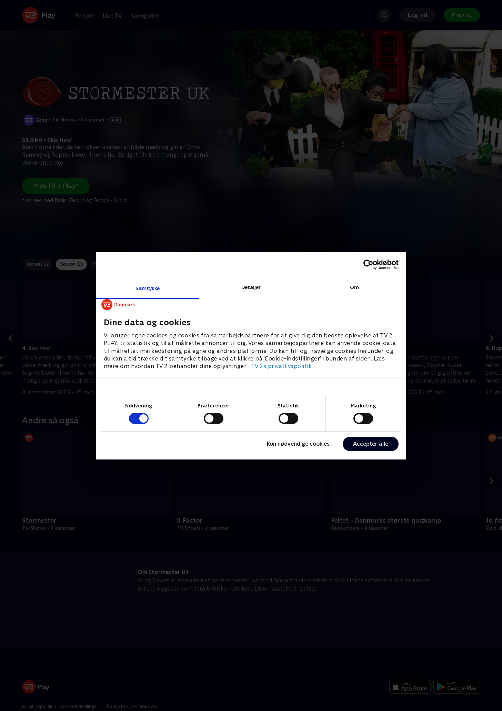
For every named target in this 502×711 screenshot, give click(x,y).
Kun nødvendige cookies (298, 444)
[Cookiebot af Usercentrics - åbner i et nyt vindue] (368, 264)
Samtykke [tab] (147, 288)
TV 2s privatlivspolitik (281, 366)
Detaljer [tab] (251, 287)
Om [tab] (354, 287)
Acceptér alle (370, 444)
